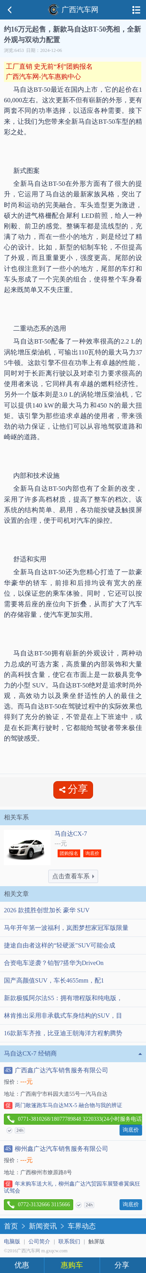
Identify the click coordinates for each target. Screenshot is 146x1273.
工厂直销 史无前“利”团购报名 (49, 66)
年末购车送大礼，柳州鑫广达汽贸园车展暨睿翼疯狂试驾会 (72, 1187)
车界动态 (82, 1226)
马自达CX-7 (71, 833)
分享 (121, 1265)
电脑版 (12, 1242)
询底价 (92, 853)
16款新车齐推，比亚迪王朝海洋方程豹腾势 (63, 1033)
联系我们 (69, 1242)
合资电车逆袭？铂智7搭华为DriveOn (54, 963)
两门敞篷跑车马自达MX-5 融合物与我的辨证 (63, 1105)
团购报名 (69, 853)
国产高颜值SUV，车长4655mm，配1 (54, 980)
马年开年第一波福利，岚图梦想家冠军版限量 (66, 927)
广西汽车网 (73, 9)
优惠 (21, 1265)
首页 (11, 1226)
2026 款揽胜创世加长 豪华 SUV (47, 910)
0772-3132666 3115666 (38, 1205)
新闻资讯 (43, 1226)
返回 (9, 10)
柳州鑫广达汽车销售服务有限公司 (56, 1148)
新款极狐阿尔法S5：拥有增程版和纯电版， (63, 998)
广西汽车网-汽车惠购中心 (43, 76)
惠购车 (72, 1265)
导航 (136, 10)
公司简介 (39, 1242)
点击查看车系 (73, 876)
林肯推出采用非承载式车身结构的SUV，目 (63, 1015)
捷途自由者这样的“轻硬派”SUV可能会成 (59, 945)
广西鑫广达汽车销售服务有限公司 (56, 1070)
